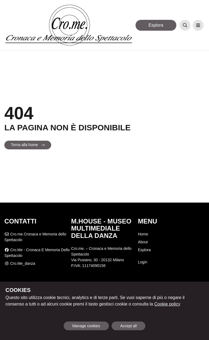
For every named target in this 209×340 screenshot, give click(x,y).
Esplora (156, 25)
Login (142, 262)
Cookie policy (167, 304)
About (143, 242)
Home (143, 234)
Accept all (128, 326)
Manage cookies (86, 326)
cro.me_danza (19, 263)
